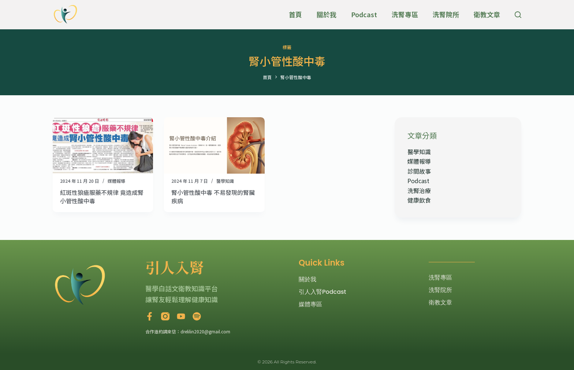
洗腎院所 (446, 14)
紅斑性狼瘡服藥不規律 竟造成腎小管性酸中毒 (102, 196)
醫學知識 (225, 181)
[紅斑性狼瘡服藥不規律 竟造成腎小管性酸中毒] (103, 145)
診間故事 (419, 171)
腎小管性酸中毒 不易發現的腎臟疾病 (213, 196)
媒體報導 (116, 181)
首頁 (295, 14)
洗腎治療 (419, 190)
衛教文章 (487, 14)
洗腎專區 (405, 14)
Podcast (364, 14)
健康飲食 (419, 200)
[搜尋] (518, 14)
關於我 (326, 14)
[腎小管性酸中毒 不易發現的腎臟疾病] (214, 145)
